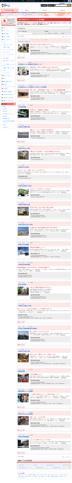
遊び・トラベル (6, 75)
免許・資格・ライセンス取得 (31, 476)
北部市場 (5, 116)
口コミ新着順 (54, 33)
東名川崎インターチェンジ (8, 113)
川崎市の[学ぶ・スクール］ (39, 465)
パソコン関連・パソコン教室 (44, 476)
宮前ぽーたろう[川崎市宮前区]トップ (9, 14)
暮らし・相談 (5, 36)
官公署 (4, 84)
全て (4, 42)
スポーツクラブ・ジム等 (41, 474)
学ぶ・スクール (6, 39)
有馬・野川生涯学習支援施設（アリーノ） (8, 122)
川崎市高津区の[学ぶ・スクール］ (26, 467)
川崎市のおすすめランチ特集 (8, 94)
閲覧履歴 (45, 5)
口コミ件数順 (48, 33)
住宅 (3, 78)
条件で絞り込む (22, 28)
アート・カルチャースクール (62, 474)
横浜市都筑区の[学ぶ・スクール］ (54, 465)
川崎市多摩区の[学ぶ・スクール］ (43, 467)
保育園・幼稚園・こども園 (56, 476)
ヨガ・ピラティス (51, 474)
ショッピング (5, 30)
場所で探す (4, 104)
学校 (64, 476)
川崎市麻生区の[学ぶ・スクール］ (59, 467)
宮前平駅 (5, 108)
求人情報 (4, 88)
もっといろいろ (21, 477)
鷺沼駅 (4, 106)
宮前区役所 (5, 127)
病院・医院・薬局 (6, 81)
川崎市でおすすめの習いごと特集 (8, 97)
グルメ (4, 27)
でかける (44, 10)
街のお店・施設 (9, 10)
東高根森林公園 (6, 118)
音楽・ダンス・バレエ (22, 474)
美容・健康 (5, 33)
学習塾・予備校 (32, 474)
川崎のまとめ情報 (6, 91)
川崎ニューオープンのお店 (8, 100)
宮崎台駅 (5, 111)
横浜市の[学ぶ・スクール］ (24, 465)
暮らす (27, 10)
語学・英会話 (21, 476)
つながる (62, 10)
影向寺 (4, 124)
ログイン (52, 5)
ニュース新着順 (61, 33)
